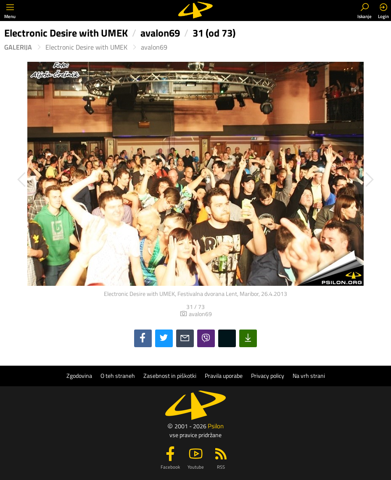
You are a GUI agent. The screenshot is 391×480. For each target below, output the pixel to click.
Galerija (18, 47)
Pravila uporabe (224, 375)
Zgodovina (79, 375)
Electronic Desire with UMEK (86, 47)
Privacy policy (267, 375)
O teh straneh (117, 375)
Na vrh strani (309, 375)
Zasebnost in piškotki (169, 375)
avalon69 (154, 47)
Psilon (216, 426)
